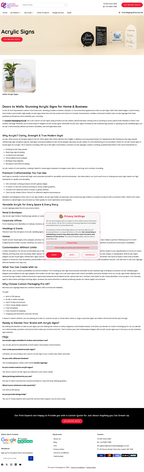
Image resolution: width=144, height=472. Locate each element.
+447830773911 (111, 6)
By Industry (14, 13)
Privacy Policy (58, 449)
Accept (54, 255)
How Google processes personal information (72, 248)
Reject (72, 255)
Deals (69, 13)
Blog (55, 442)
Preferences (90, 255)
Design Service (58, 13)
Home (5, 13)
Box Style (28, 13)
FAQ (55, 446)
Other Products (43, 13)
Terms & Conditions (61, 453)
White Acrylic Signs (10, 94)
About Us (56, 439)
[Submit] (30, 458)
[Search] (65, 5)
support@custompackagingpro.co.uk (114, 446)
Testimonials (58, 456)
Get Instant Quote (132, 5)
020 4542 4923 (111, 4)
